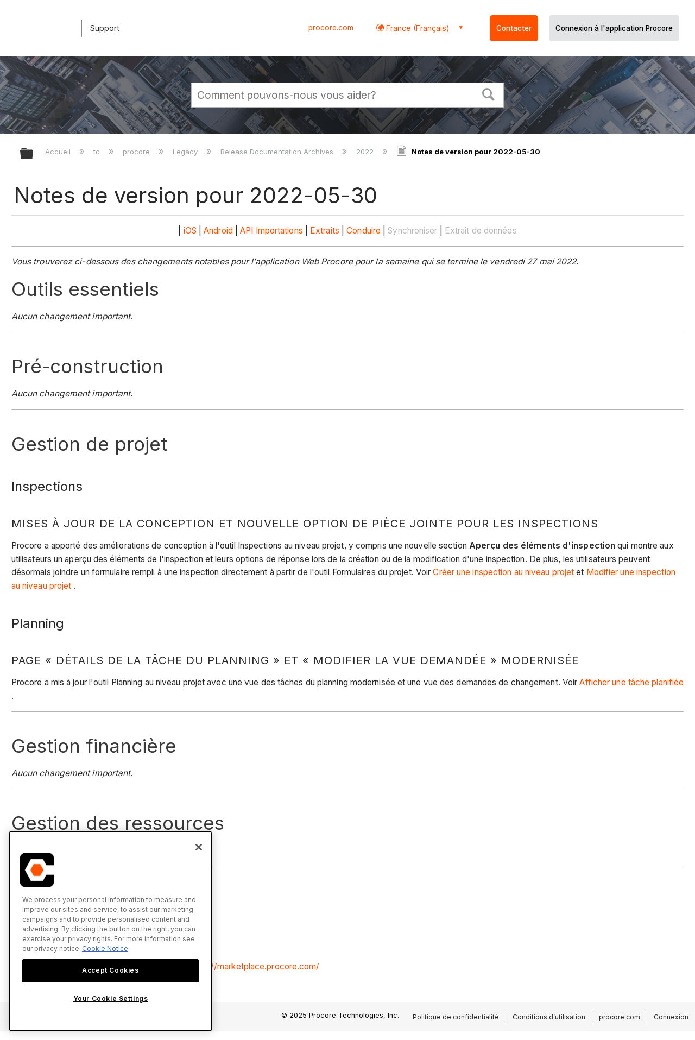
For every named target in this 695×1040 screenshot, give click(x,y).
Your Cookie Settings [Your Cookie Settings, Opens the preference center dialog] (110, 998)
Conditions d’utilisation (549, 1017)
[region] (110, 931)
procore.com (330, 27)
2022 (366, 151)
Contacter (514, 28)
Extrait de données (481, 230)
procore (137, 151)
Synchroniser (412, 230)
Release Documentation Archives (278, 151)
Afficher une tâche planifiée (631, 682)
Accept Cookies (110, 970)
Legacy (186, 151)
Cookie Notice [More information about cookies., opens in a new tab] (105, 948)
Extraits (324, 230)
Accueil (59, 151)
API (246, 230)
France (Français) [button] (417, 28)
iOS (190, 230)
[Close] (199, 847)
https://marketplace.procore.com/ (254, 966)
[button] (488, 93)
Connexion (671, 1017)
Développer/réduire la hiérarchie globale (33, 154)
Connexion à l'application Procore (614, 28)
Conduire (363, 230)
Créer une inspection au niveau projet (503, 572)
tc (97, 151)
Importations (279, 230)
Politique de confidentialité (456, 1017)
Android (218, 230)
